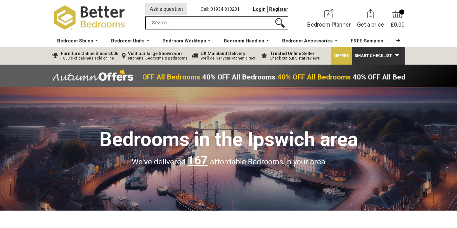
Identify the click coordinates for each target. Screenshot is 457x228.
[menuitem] (367, 41)
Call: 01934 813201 (220, 9)
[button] (398, 41)
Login (259, 9)
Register (278, 9)
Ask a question (166, 9)
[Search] (280, 23)
